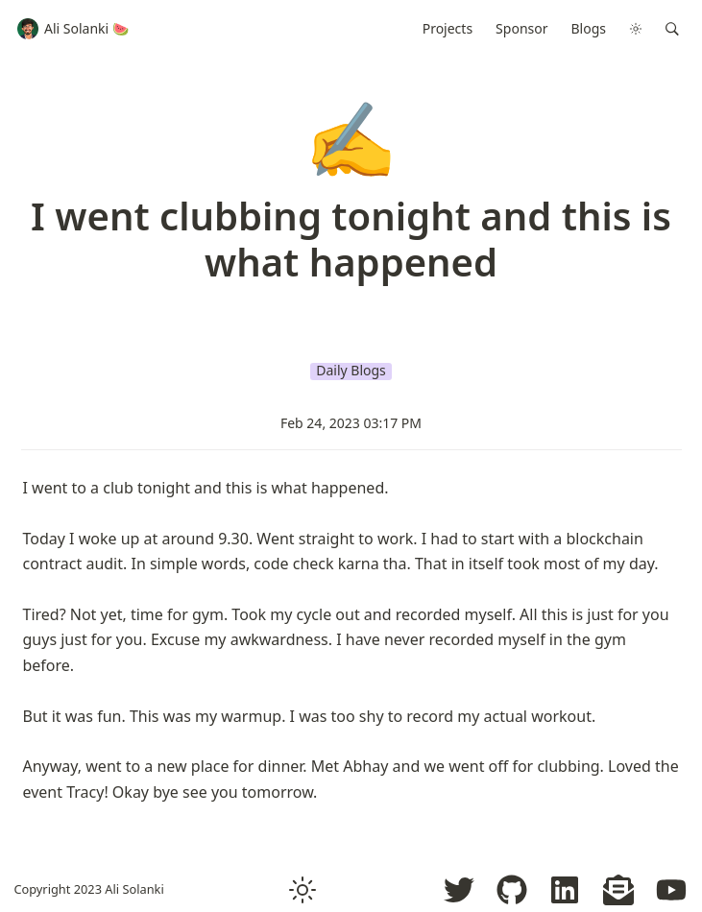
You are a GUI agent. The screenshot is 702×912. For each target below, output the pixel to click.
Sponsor (521, 28)
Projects (447, 28)
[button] (672, 29)
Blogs (589, 28)
